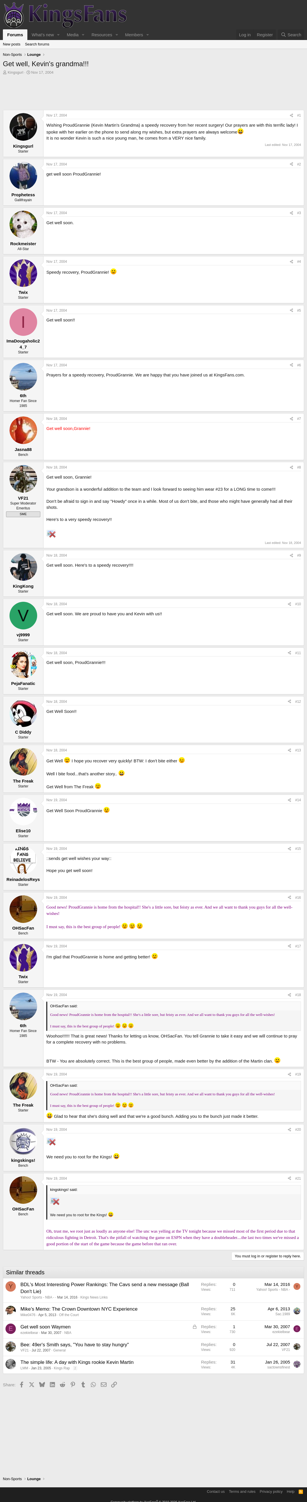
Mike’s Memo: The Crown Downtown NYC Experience (79, 1309)
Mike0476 (27, 1315)
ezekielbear (29, 1333)
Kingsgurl (15, 72)
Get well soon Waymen (45, 1327)
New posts (11, 44)
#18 (298, 995)
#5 (299, 311)
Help (291, 1491)
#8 (299, 467)
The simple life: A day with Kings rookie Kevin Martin (77, 1362)
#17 (298, 946)
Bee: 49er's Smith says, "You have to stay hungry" (74, 1344)
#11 (298, 653)
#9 (299, 555)
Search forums (37, 44)
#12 (298, 702)
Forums (15, 34)
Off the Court (69, 1315)
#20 (298, 1130)
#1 (299, 115)
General (59, 1350)
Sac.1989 (282, 1314)
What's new (43, 34)
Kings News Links (94, 1297)
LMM (24, 1368)
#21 (298, 1179)
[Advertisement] (153, 94)
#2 (299, 164)
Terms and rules (242, 1491)
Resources (102, 34)
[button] (58, 34)
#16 (298, 898)
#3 (299, 213)
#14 (298, 800)
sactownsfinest (278, 1367)
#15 (298, 849)
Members (134, 34)
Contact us (216, 1491)
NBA (67, 1333)
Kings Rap (62, 1368)
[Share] (291, 115)
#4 (299, 262)
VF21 (24, 1350)
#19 (298, 1074)
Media (73, 34)
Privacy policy (271, 1491)
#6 (299, 365)
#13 (298, 750)
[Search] (291, 34)
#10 (298, 604)
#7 (299, 419)
